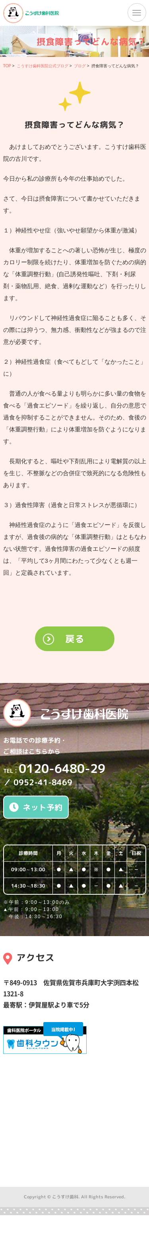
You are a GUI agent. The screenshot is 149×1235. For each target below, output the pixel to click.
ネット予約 (35, 807)
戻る (74, 639)
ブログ (80, 66)
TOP (7, 66)
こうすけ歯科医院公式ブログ (42, 66)
